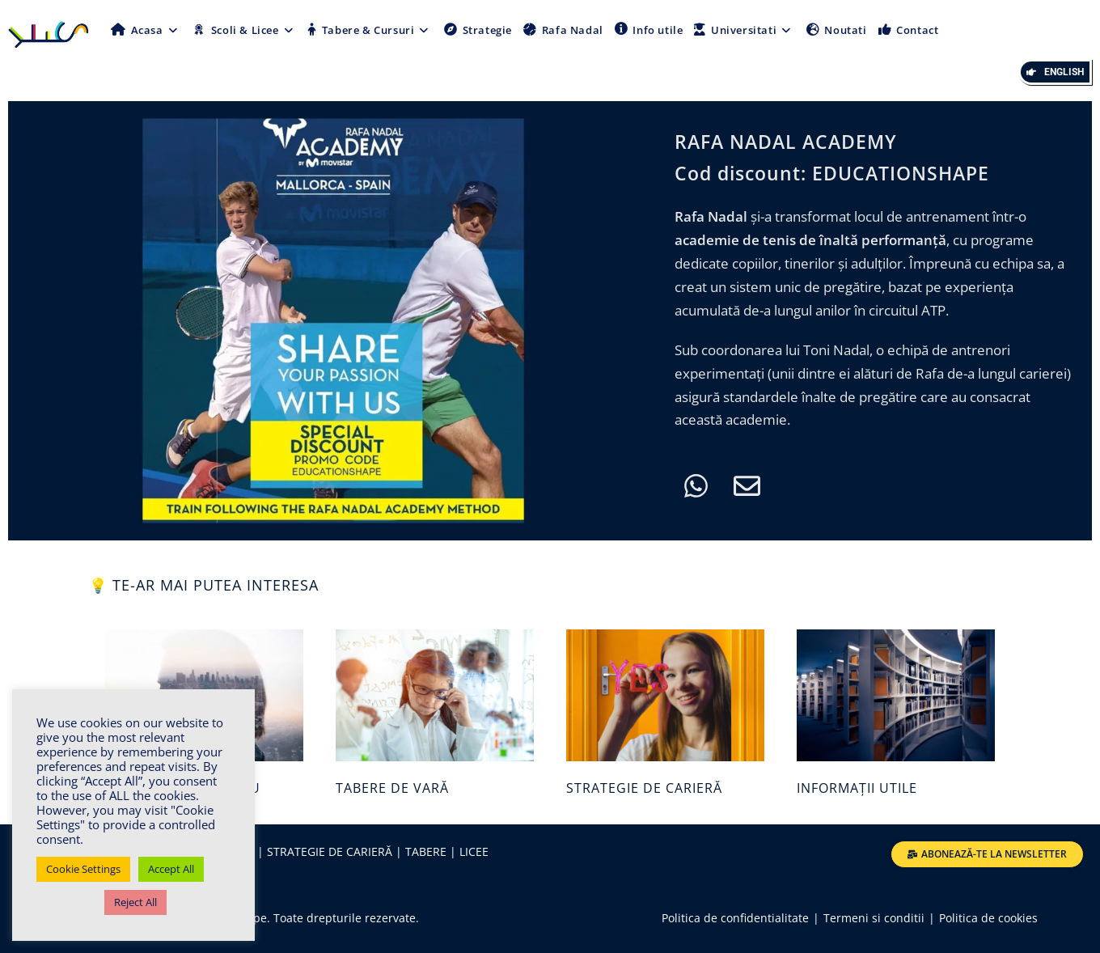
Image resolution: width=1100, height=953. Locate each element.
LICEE (474, 851)
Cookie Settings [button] (83, 869)
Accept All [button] (171, 869)
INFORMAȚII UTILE (857, 788)
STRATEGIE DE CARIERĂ (644, 788)
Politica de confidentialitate (735, 917)
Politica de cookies (988, 917)
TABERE (424, 851)
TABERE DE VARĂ (392, 788)
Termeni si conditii (873, 917)
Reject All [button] (135, 902)
